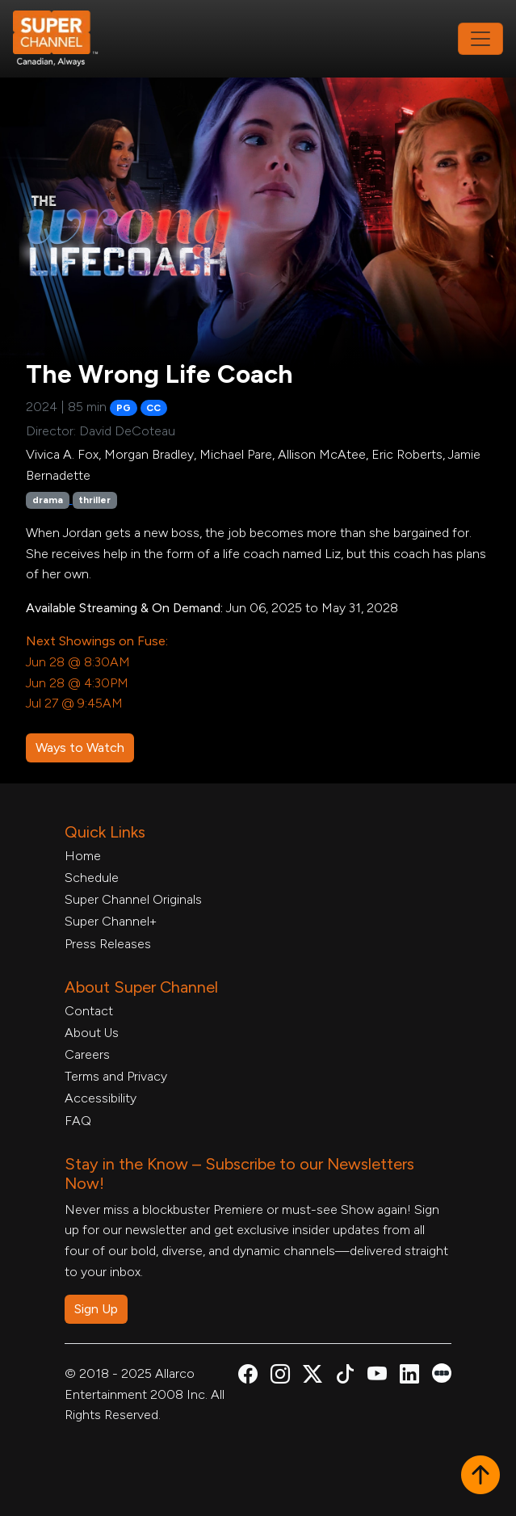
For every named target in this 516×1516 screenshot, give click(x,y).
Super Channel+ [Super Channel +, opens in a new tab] (111, 921)
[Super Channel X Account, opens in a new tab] (312, 1376)
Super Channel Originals (133, 899)
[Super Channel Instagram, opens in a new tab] (280, 1376)
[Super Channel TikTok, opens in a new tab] (344, 1376)
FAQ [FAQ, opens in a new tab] (78, 1120)
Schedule (92, 877)
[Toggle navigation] (480, 39)
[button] (480, 1476)
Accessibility (100, 1098)
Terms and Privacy (116, 1076)
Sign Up (96, 1309)
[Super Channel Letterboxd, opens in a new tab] (441, 1372)
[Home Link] (66, 38)
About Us (92, 1032)
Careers (87, 1054)
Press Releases (108, 943)
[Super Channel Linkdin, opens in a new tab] (409, 1376)
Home (83, 855)
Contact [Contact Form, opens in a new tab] (89, 1010)
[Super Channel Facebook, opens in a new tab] (248, 1376)
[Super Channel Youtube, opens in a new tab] (377, 1376)
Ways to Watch (80, 747)
